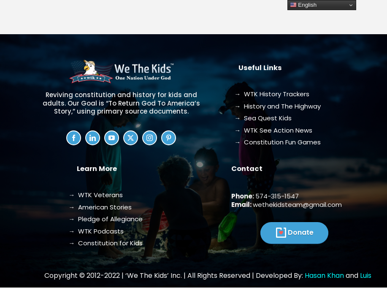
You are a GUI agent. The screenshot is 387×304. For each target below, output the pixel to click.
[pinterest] (168, 137)
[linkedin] (92, 137)
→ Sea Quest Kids (263, 118)
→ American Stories (100, 207)
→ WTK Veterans (95, 194)
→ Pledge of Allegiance (105, 218)
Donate (301, 232)
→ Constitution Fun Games (277, 142)
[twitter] (130, 137)
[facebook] (73, 137)
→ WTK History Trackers (271, 94)
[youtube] (111, 137)
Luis (365, 275)
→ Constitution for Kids (105, 243)
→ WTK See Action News (273, 130)
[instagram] (149, 137)
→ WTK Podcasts (96, 231)
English (303, 5)
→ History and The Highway (277, 106)
